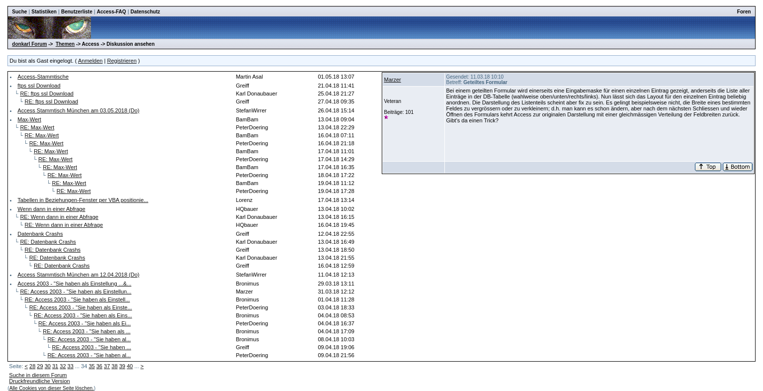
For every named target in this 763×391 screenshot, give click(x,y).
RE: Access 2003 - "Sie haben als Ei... (84, 323)
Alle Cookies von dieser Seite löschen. (51, 388)
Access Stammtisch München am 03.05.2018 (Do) (78, 110)
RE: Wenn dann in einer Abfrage (59, 217)
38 (114, 366)
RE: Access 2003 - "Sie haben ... (91, 347)
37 (107, 366)
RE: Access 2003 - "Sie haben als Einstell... (77, 299)
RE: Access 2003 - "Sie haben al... (89, 339)
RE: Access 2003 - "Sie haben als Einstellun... (75, 291)
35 (91, 366)
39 (122, 366)
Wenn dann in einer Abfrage (51, 209)
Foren (744, 11)
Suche (19, 11)
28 (32, 366)
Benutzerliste (76, 11)
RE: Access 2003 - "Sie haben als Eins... (83, 315)
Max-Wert (29, 119)
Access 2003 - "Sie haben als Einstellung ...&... (74, 284)
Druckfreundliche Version (39, 381)
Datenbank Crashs (40, 234)
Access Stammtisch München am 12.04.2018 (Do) (78, 275)
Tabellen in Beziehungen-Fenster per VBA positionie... (82, 200)
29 (40, 366)
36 (99, 366)
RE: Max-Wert (37, 127)
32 (63, 366)
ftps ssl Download (38, 86)
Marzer (392, 80)
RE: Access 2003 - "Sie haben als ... (86, 331)
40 (130, 366)
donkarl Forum (29, 44)
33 (71, 366)
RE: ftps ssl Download (47, 94)
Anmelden (90, 61)
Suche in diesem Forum (38, 375)
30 (48, 366)
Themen (65, 44)
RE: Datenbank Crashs (48, 242)
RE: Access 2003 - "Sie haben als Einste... (80, 307)
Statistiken (44, 11)
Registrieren (121, 61)
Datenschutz (145, 11)
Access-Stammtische (43, 77)
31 (55, 366)
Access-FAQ (111, 11)
